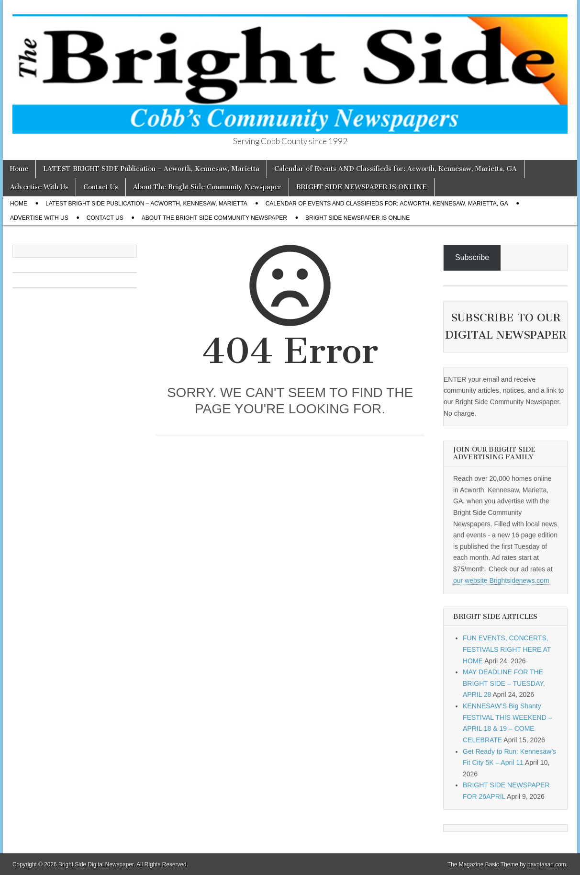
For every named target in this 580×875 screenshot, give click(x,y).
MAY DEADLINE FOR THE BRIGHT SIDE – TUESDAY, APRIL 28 (504, 683)
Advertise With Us (39, 187)
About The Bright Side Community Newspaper (207, 187)
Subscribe (472, 257)
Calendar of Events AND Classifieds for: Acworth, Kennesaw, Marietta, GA (395, 169)
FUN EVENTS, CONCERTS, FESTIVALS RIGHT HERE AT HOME (507, 649)
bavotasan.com (546, 864)
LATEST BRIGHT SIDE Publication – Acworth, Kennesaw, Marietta (151, 169)
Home (19, 169)
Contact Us (100, 187)
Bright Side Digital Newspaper (96, 864)
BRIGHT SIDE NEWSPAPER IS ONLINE (361, 187)
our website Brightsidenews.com (501, 580)
